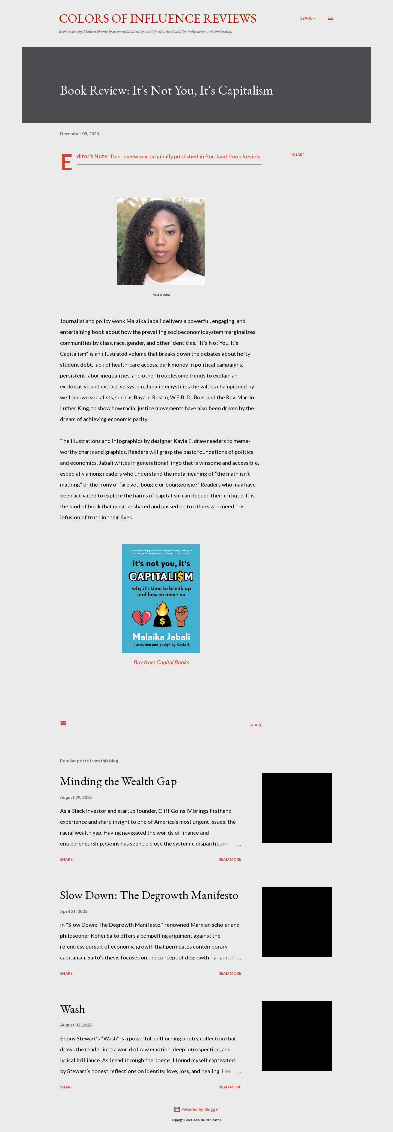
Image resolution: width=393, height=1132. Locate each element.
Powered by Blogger (196, 1109)
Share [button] (298, 154)
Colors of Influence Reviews (158, 18)
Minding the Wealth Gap (118, 781)
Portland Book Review (232, 156)
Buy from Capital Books (161, 662)
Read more (230, 859)
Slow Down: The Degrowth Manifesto (149, 894)
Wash (72, 1008)
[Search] (307, 18)
